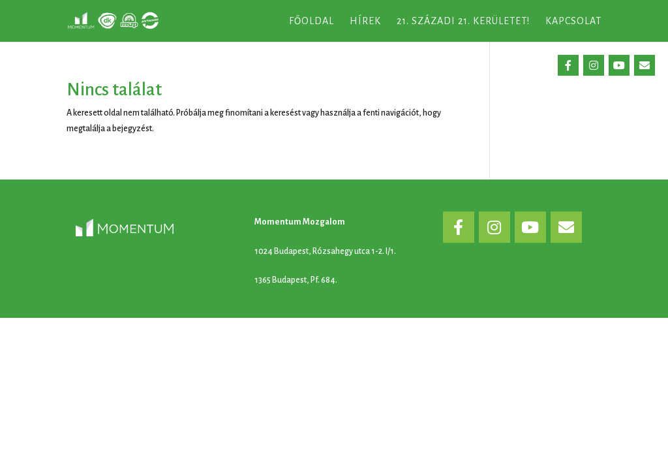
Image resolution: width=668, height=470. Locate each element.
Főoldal (311, 21)
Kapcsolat (573, 21)
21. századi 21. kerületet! (463, 21)
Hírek (365, 21)
